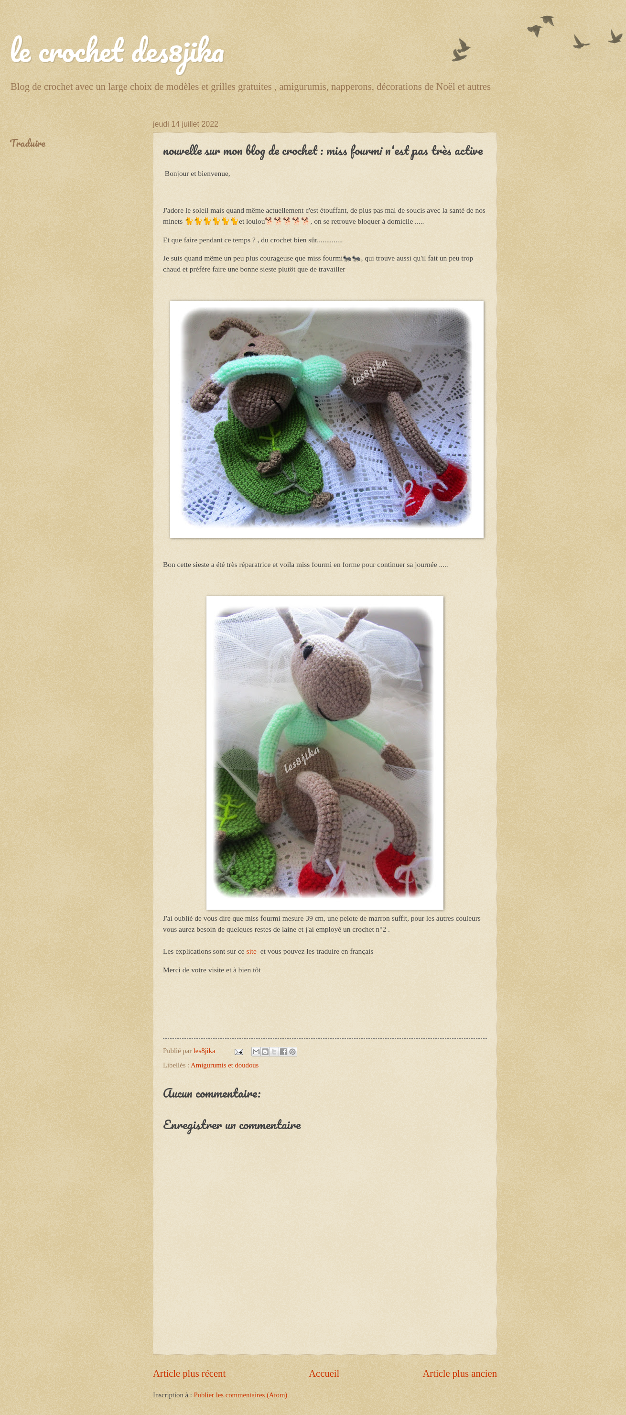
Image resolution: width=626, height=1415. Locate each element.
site (253, 951)
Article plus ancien (459, 1373)
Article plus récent (189, 1373)
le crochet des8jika (117, 50)
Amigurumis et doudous (225, 1065)
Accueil (324, 1373)
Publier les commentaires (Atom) (240, 1395)
